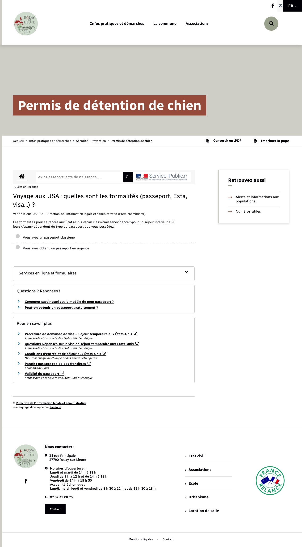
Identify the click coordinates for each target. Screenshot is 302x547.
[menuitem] (117, 23)
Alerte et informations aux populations (253, 199)
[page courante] (131, 141)
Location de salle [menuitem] (202, 511)
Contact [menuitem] (168, 539)
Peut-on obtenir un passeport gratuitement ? (61, 308)
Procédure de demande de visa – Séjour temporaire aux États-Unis (81, 334)
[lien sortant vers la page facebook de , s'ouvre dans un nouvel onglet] (273, 7)
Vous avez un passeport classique (45, 237)
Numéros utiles (244, 211)
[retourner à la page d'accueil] (26, 23)
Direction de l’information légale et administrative (51, 403)
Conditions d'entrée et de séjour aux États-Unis (65, 354)
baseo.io (55, 407)
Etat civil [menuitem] (195, 456)
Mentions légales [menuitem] (141, 539)
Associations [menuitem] (198, 469)
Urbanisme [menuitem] (197, 497)
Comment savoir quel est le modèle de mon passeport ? (69, 302)
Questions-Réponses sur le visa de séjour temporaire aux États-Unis (82, 344)
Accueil (18, 141)
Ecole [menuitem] (191, 483)
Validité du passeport (44, 374)
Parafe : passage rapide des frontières (58, 364)
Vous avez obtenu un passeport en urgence (52, 248)
